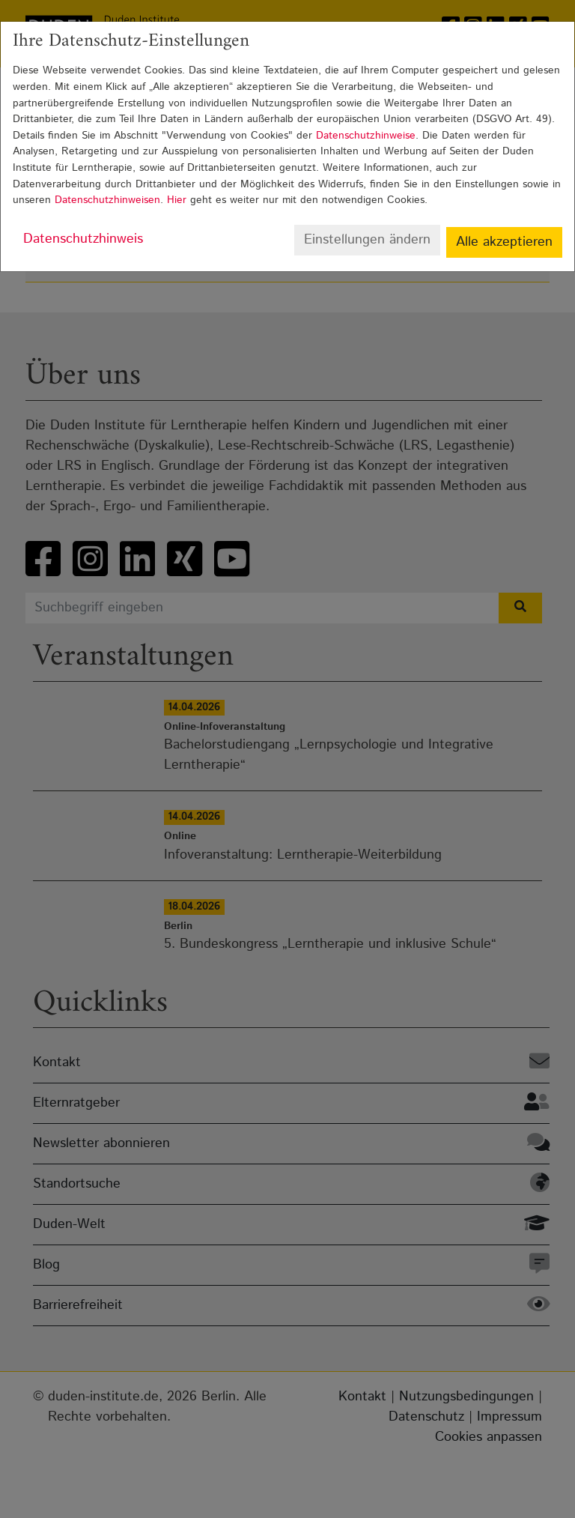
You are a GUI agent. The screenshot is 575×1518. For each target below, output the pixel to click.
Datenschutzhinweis (83, 239)
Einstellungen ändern (367, 240)
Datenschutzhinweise (366, 135)
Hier (176, 200)
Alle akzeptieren (504, 242)
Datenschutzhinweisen (107, 200)
